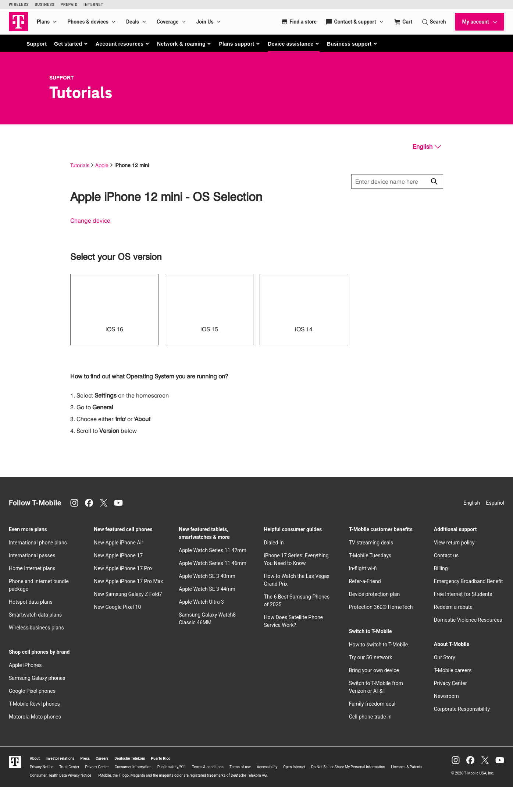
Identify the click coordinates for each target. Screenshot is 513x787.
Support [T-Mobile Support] (61, 78)
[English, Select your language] (426, 147)
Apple (101, 165)
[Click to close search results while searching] (434, 181)
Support (36, 44)
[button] (71, 43)
